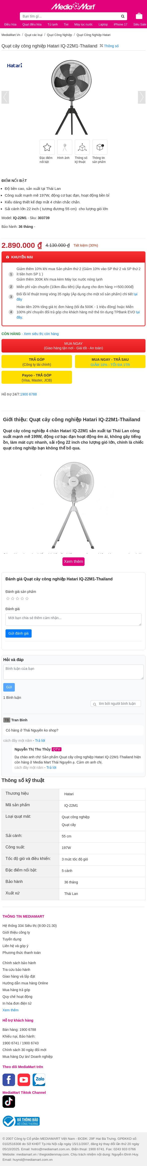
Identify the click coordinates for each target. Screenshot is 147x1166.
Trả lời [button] (40, 741)
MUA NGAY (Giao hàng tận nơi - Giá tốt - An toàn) (73, 346)
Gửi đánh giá (19, 633)
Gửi (9, 687)
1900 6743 (30, 1043)
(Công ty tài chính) (36, 362)
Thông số (109, 46)
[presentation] (5, 97)
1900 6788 (28, 394)
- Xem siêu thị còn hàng (40, 334)
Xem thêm (11, 1010)
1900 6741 (11, 1043)
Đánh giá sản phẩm (21, 592)
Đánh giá (13, 609)
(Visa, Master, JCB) (37, 377)
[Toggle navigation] (6, 15)
